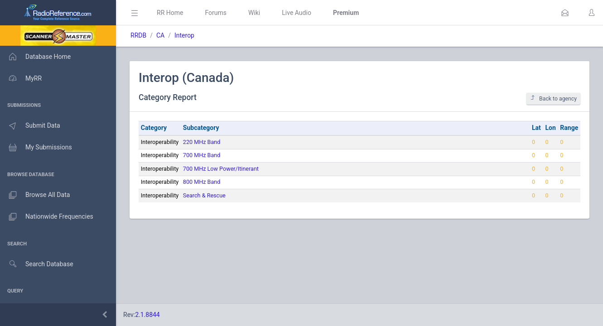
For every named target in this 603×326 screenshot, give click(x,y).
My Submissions (36, 148)
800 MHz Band (201, 181)
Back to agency (553, 98)
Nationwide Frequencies (46, 217)
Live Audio (296, 12)
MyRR (21, 78)
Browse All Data (35, 195)
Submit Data (30, 126)
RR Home (170, 12)
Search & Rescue (204, 195)
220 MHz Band (201, 142)
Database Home (35, 57)
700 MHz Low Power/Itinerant (221, 168)
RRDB (138, 35)
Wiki (254, 12)
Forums (216, 12)
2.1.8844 (147, 314)
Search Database (36, 264)
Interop (184, 35)
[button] (565, 12)
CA (160, 35)
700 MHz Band (201, 155)
